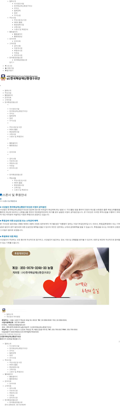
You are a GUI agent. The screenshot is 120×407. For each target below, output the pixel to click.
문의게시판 (18, 55)
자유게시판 (18, 48)
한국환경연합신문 (15, 57)
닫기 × (11, 62)
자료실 (16, 53)
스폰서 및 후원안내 (21, 29)
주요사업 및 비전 (20, 20)
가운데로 (10, 334)
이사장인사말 (19, 3)
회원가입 (9, 68)
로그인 (8, 66)
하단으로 (17, 334)
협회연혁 (17, 11)
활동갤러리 (13, 32)
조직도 (16, 8)
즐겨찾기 (9, 70)
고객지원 (12, 43)
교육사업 (17, 27)
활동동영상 (18, 36)
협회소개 (12, 1)
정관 (15, 13)
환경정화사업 (19, 25)
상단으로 (3, 334)
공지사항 (17, 46)
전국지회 (12, 39)
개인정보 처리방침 (13, 316)
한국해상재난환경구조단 (23, 6)
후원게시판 (18, 50)
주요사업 (12, 18)
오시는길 (17, 15)
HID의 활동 (18, 22)
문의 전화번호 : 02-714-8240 (15, 405)
